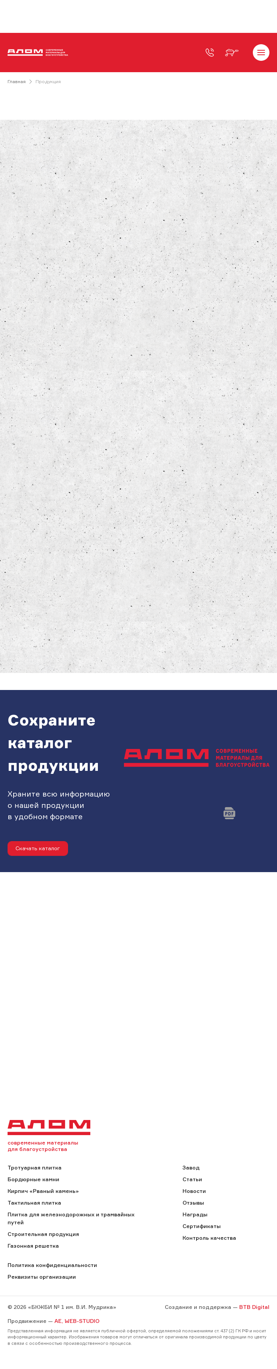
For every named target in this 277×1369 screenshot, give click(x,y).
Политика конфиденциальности (52, 1265)
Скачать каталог (37, 848)
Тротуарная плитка (35, 1167)
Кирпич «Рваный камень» (43, 1191)
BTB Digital (254, 1307)
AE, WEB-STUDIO (76, 1321)
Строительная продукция (43, 1234)
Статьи (192, 1179)
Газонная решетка (33, 1245)
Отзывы (193, 1202)
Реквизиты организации (42, 1276)
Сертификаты (202, 1226)
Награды (195, 1214)
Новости (194, 1191)
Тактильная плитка (34, 1202)
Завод (191, 1167)
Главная (17, 81)
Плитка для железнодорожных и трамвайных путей (71, 1218)
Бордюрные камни (33, 1179)
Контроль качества (209, 1237)
